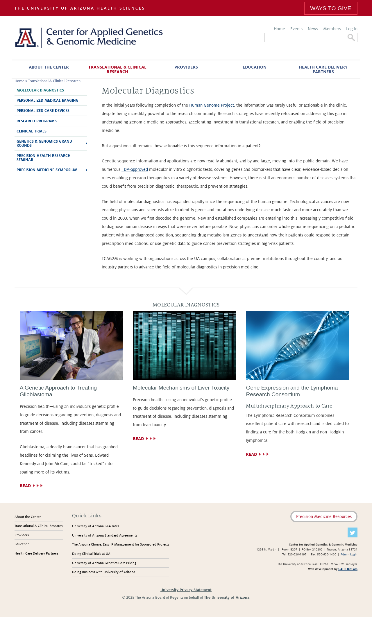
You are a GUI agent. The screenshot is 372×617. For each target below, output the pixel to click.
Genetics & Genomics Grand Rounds (44, 143)
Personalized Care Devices (43, 111)
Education (255, 67)
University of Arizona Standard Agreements (104, 535)
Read (25, 485)
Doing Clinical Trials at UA (91, 554)
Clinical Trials (31, 131)
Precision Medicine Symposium (47, 170)
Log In (351, 28)
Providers (186, 67)
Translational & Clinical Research (117, 69)
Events (296, 28)
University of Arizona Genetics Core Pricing (104, 563)
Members (332, 28)
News (313, 28)
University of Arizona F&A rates (95, 526)
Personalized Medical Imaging (47, 100)
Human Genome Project (211, 105)
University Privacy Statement (186, 590)
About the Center (49, 67)
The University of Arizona (226, 598)
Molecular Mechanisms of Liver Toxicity (181, 388)
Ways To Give (330, 8)
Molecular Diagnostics (40, 90)
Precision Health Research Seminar (44, 158)
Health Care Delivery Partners (323, 69)
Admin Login (349, 554)
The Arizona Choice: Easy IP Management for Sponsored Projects (120, 544)
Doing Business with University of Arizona (103, 572)
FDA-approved (134, 169)
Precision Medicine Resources (324, 516)
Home (279, 28)
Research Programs (37, 121)
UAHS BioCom (347, 569)
